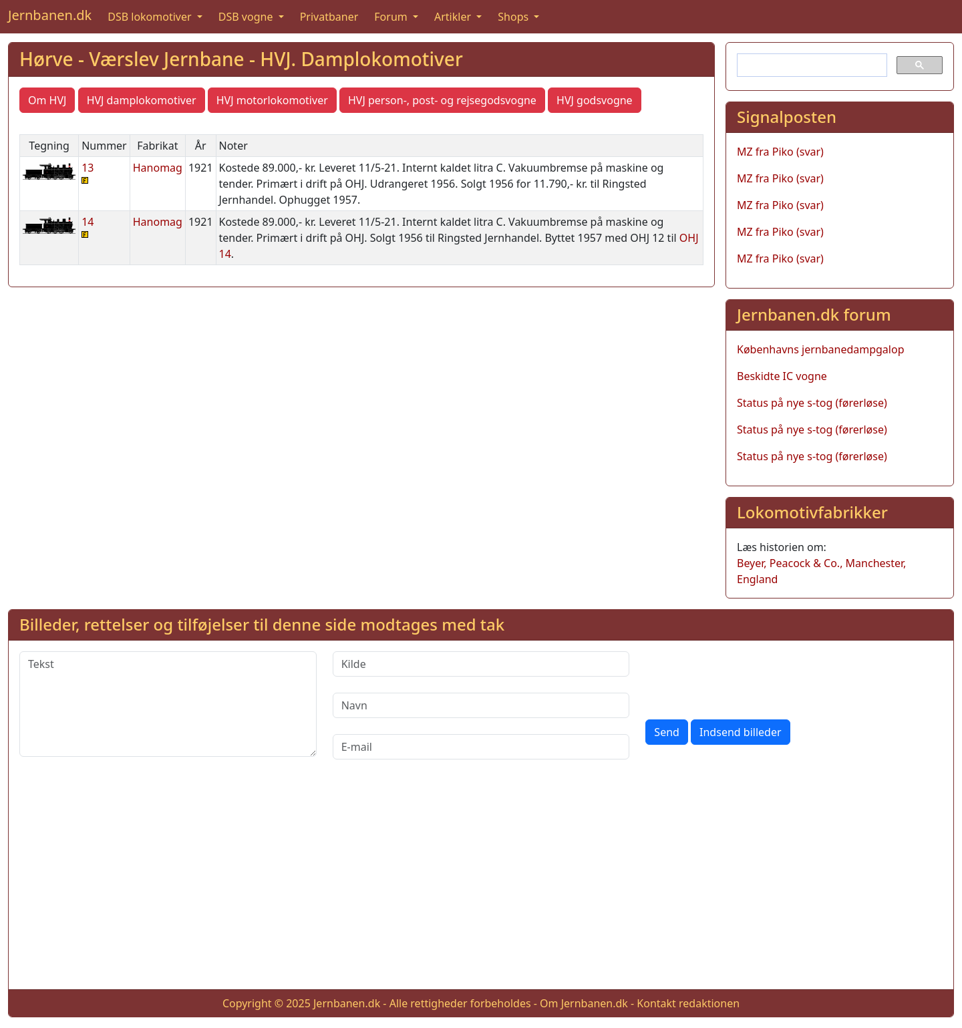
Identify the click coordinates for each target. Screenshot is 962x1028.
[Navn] (481, 705)
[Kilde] (481, 664)
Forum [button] (392, 16)
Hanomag (157, 167)
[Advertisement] (481, 885)
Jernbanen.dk (50, 15)
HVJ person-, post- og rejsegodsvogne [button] (442, 100)
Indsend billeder (740, 732)
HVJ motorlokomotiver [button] (272, 100)
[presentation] (746, 677)
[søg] (811, 65)
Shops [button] (514, 16)
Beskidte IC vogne (782, 376)
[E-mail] (481, 746)
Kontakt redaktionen (688, 1003)
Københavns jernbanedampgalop (821, 349)
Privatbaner (329, 16)
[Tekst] (168, 704)
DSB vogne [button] (247, 16)
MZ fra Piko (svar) (780, 151)
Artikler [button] (454, 16)
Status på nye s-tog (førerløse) (812, 402)
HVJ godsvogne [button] (594, 100)
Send (666, 732)
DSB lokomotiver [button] (151, 16)
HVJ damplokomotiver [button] (141, 100)
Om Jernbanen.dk (584, 1003)
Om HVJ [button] (47, 100)
